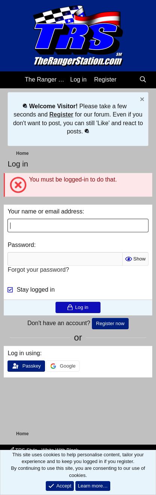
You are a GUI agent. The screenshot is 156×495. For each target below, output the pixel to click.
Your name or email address (45, 211)
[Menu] (14, 80)
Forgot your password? (38, 269)
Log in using (24, 353)
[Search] (143, 80)
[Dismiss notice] (141, 100)
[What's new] (127, 80)
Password (21, 245)
